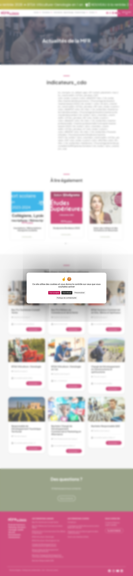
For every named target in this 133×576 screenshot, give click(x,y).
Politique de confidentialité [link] (66, 298)
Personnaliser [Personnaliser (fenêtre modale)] (79, 293)
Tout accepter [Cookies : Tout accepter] (54, 293)
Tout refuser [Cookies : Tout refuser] (66, 293)
